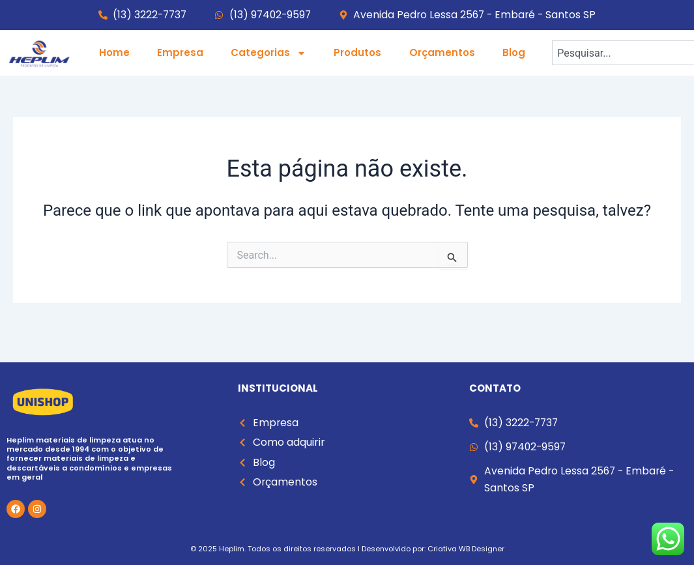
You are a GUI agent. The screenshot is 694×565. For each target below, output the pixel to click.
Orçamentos (442, 52)
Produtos (357, 52)
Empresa (180, 52)
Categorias (268, 53)
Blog (513, 52)
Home (114, 52)
